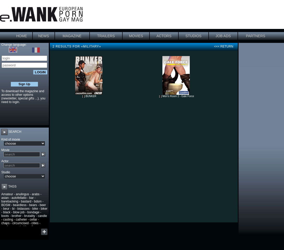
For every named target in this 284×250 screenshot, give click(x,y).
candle (42, 216)
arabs (36, 194)
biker (44, 208)
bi (13, 208)
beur (6, 208)
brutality (29, 216)
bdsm (38, 201)
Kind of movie (10, 139)
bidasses (23, 208)
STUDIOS (193, 36)
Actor (5, 161)
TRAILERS (106, 36)
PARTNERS (255, 36)
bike (35, 208)
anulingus (22, 194)
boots (5, 216)
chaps (5, 223)
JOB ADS (223, 36)
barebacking (9, 201)
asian (5, 198)
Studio (5, 172)
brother (16, 216)
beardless (19, 205)
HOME (21, 36)
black (6, 212)
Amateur (7, 194)
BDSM (5, 205)
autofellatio (18, 198)
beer (43, 205)
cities (34, 223)
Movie (5, 150)
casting (8, 219)
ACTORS (163, 36)
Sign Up (24, 84)
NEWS (43, 36)
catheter (21, 219)
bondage (33, 212)
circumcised (20, 223)
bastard (26, 201)
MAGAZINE (72, 36)
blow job (19, 212)
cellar (33, 219)
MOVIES (136, 36)
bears (33, 205)
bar (31, 198)
